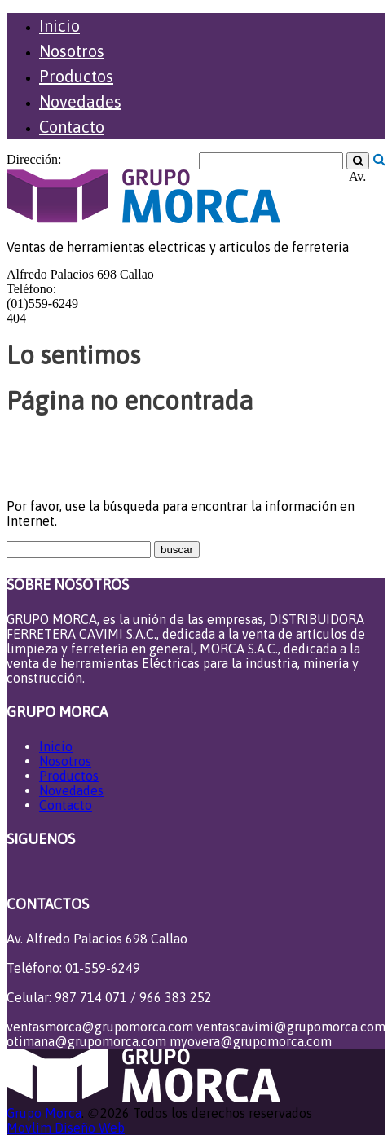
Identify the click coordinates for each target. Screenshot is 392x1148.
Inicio (59, 25)
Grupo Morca (44, 1113)
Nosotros (71, 51)
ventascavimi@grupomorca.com (290, 1026)
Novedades (80, 101)
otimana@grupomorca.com (86, 1041)
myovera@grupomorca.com (251, 1041)
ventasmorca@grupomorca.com (100, 1026)
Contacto (71, 126)
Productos (76, 76)
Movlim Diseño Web (66, 1127)
